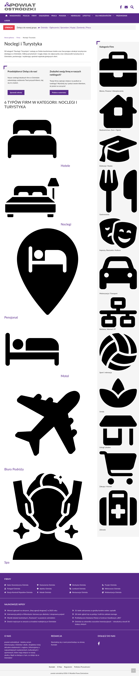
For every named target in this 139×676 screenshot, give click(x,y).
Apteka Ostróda (46, 589)
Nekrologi (75, 16)
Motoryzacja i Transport (108, 293)
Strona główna (9, 37)
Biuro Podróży (14, 469)
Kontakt (54, 645)
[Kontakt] (126, 7)
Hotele (65, 165)
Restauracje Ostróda (80, 592)
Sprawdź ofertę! (16, 92)
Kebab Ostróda (45, 592)
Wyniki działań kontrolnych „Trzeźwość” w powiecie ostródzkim (31, 618)
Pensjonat (11, 317)
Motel (65, 376)
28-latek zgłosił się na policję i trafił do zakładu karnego (96, 614)
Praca (54, 16)
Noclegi (66, 224)
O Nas (59, 667)
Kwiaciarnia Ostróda (47, 585)
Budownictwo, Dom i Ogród (110, 130)
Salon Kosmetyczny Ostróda (17, 585)
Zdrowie (102, 530)
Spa (6, 562)
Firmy (34, 16)
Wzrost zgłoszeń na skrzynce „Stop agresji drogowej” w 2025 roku (32, 610)
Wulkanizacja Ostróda (113, 592)
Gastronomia (104, 214)
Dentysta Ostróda (79, 585)
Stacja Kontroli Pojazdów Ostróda (19, 592)
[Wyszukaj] (132, 7)
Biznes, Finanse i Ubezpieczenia (111, 91)
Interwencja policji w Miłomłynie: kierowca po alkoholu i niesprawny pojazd (35, 614)
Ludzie (7, 21)
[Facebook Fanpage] (120, 7)
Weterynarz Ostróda (112, 589)
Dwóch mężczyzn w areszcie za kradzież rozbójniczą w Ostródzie (31, 621)
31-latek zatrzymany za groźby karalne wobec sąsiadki (95, 610)
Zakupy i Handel (105, 486)
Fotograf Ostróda (13, 589)
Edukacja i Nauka (105, 166)
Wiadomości (15, 16)
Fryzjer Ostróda (111, 585)
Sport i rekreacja (105, 372)
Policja (26, 16)
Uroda (101, 411)
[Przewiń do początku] (133, 670)
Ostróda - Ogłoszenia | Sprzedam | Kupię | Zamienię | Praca (66, 27)
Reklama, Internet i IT (107, 329)
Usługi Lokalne (105, 447)
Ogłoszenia (44, 16)
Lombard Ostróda (78, 589)
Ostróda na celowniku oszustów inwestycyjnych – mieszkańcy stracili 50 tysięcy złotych (102, 622)
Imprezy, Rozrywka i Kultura (110, 250)
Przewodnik (121, 16)
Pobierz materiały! (59, 92)
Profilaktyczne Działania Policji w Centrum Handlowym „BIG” (98, 618)
